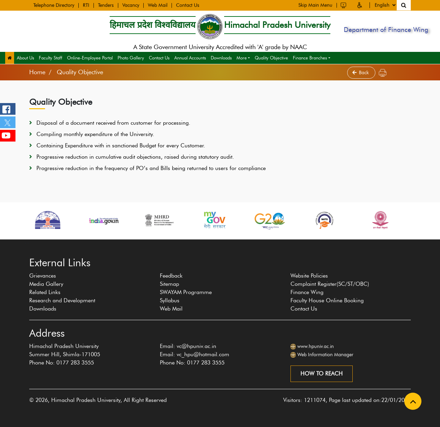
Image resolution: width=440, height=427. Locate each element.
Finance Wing (306, 292)
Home (37, 72)
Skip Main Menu (315, 4)
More (241, 57)
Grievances (42, 275)
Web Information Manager (325, 355)
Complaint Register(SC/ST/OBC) (329, 284)
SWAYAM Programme (186, 292)
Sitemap (169, 284)
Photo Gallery (131, 57)
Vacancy (130, 5)
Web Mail (157, 5)
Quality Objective (271, 57)
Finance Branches (310, 57)
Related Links (44, 292)
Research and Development (62, 300)
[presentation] (25, 243)
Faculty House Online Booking (327, 300)
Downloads (221, 57)
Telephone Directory (53, 5)
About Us (25, 57)
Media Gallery (46, 284)
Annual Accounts (190, 57)
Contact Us (187, 5)
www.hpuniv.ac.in (315, 346)
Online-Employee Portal (90, 57)
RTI (86, 5)
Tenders (106, 5)
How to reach (321, 373)
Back (361, 73)
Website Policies (309, 275)
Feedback (171, 275)
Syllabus (169, 300)
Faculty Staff (50, 57)
